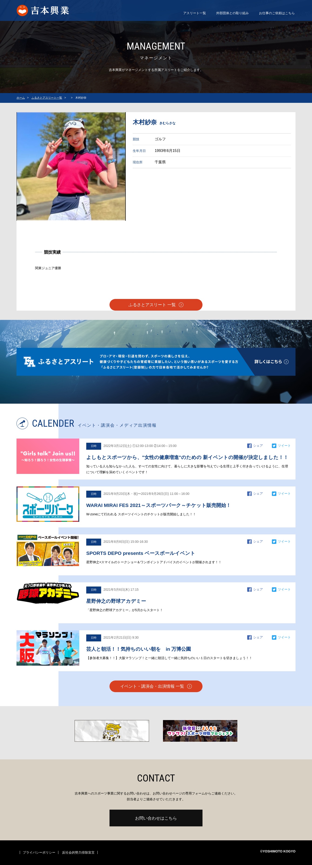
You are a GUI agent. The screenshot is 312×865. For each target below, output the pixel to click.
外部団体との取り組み (232, 13)
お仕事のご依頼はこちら (277, 13)
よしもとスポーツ (48, 10)
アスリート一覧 (194, 13)
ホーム (21, 97)
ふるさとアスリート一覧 (46, 97)
